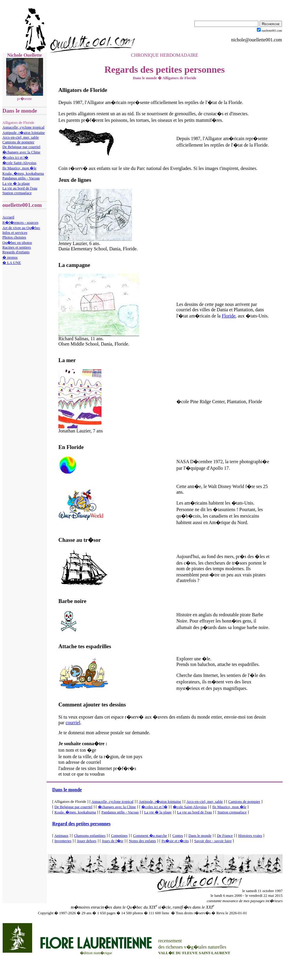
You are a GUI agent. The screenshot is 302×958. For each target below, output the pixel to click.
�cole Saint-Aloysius (19, 163)
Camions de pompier (18, 142)
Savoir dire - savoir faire (213, 841)
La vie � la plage (16, 183)
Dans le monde (67, 789)
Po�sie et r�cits (175, 841)
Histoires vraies (250, 835)
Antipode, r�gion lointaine (23, 132)
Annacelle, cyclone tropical (23, 127)
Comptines (119, 835)
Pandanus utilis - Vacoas (21, 178)
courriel (72, 722)
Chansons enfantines (90, 835)
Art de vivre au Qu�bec (21, 228)
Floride (228, 315)
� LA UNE (11, 262)
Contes (177, 835)
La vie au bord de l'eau (19, 188)
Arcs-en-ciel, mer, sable (20, 137)
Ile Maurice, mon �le (19, 168)
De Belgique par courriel (21, 147)
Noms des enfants (142, 841)
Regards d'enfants (15, 252)
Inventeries (63, 841)
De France (225, 835)
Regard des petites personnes (81, 823)
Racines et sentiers (16, 247)
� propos (10, 257)
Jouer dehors (86, 841)
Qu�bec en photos (17, 242)
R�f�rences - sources (20, 222)
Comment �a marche (150, 835)
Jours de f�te (112, 841)
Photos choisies (14, 237)
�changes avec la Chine (21, 152)
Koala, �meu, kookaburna (23, 173)
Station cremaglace (17, 193)
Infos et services (14, 232)
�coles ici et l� (15, 157)
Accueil (8, 217)
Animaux (61, 835)
